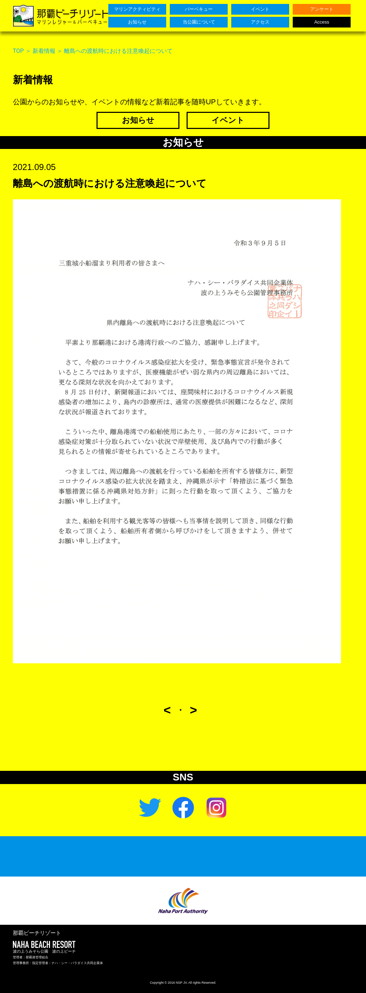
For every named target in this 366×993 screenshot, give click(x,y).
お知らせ (138, 120)
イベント (228, 120)
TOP (18, 51)
